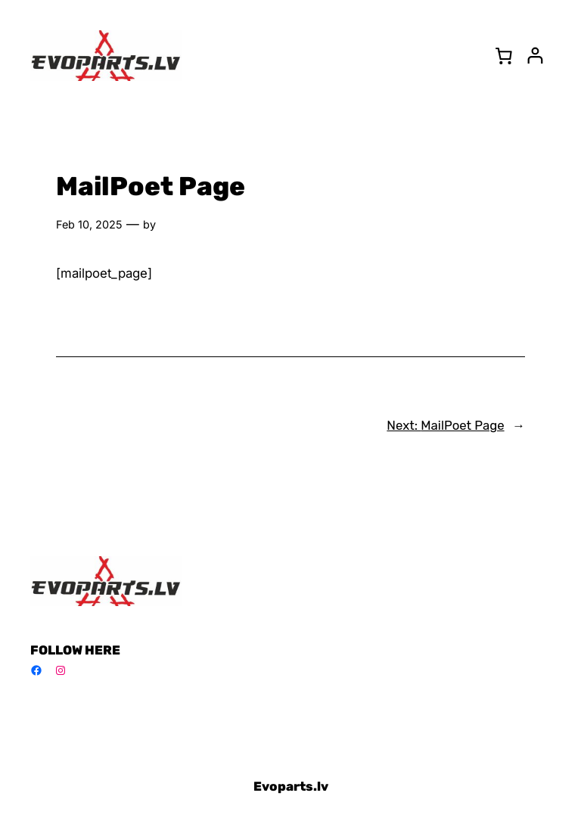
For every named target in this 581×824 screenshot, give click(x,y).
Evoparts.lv (290, 786)
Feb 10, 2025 (89, 224)
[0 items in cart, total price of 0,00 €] (504, 55)
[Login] (535, 55)
